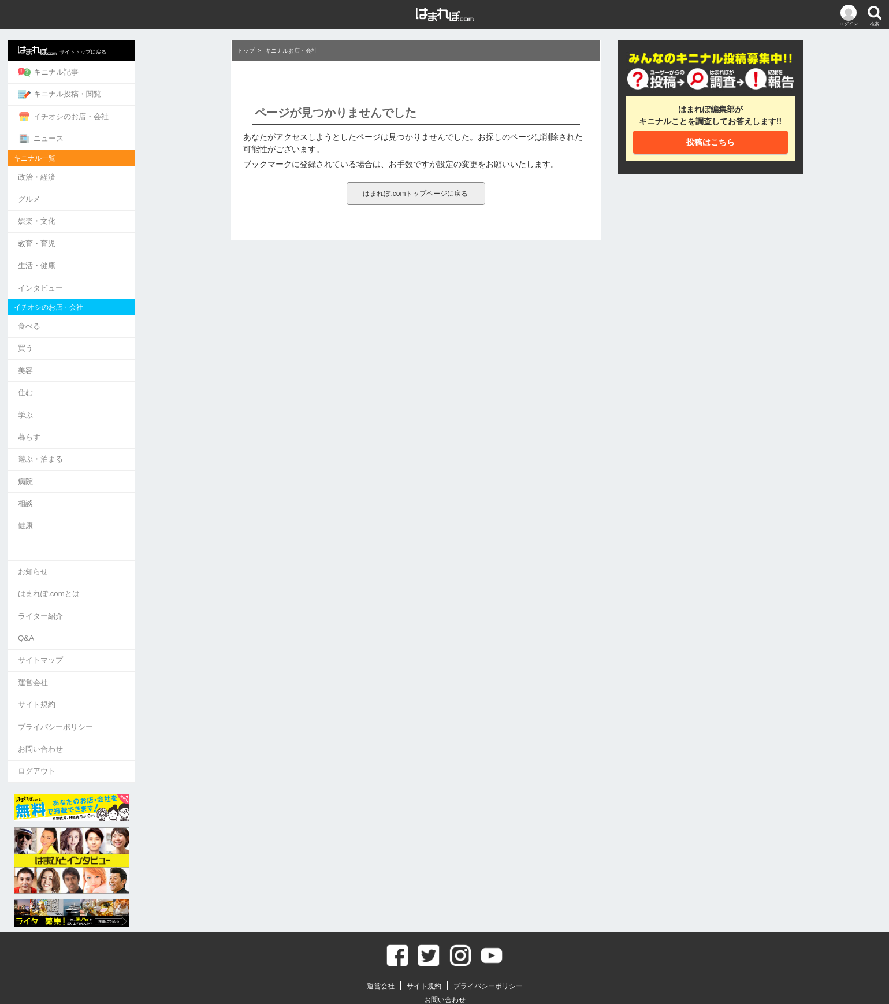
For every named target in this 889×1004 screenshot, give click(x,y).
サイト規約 (114, 675)
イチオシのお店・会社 (141, 113)
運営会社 (111, 654)
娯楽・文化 (114, 213)
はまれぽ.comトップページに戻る (415, 193)
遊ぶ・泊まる (118, 440)
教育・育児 (114, 234)
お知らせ (111, 548)
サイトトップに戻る (140, 49)
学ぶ (103, 398)
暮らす (107, 419)
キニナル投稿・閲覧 (137, 91)
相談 (103, 482)
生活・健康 (114, 255)
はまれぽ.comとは (126, 570)
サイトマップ (118, 633)
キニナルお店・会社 (291, 50)
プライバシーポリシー (133, 696)
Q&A (103, 612)
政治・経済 (114, 171)
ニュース (119, 134)
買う (103, 335)
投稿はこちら (710, 142)
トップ (246, 50)
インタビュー (118, 277)
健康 (103, 504)
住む (103, 377)
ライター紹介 (118, 590)
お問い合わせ (118, 717)
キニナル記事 (126, 71)
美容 (103, 356)
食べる (107, 314)
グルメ (107, 192)
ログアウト (114, 738)
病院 (103, 462)
